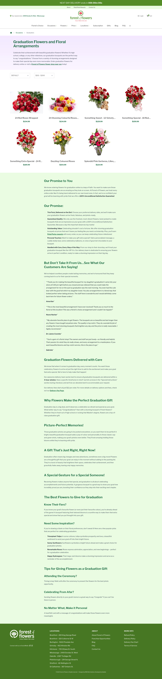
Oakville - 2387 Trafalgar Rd (60, 656)
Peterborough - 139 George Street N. (64, 660)
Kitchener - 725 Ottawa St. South (62, 649)
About (68, 7)
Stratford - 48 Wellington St (60, 663)
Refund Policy (129, 635)
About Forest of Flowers (101, 635)
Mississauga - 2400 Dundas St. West (64, 653)
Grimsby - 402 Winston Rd (60, 646)
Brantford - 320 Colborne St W (61, 639)
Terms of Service (130, 646)
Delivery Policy (129, 639)
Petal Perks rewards (55, 234)
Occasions (19, 33)
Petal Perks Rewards (79, 7)
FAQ (124, 26)
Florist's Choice (37, 26)
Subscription (98, 26)
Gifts (109, 26)
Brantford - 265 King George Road (63, 635)
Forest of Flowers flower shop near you (47, 64)
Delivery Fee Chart (131, 642)
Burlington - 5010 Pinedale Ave (62, 642)
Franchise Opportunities (101, 639)
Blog (116, 26)
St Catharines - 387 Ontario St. (61, 667)
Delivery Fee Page (57, 391)
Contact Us (92, 7)
